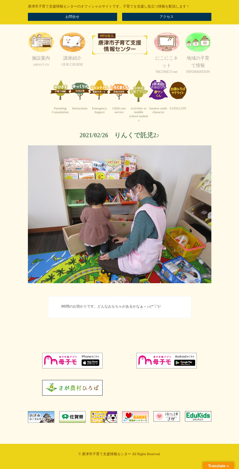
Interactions (79, 108)
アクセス (167, 17)
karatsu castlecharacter (158, 110)
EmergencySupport (99, 110)
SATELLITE (178, 108)
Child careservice (119, 110)
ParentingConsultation (60, 110)
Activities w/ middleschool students (138, 114)
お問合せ (72, 17)
